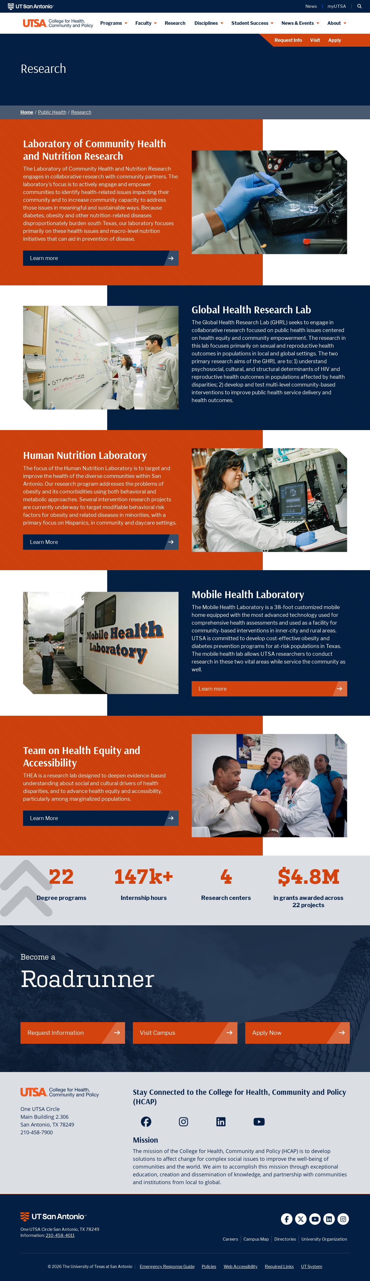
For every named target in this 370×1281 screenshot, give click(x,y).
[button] (359, 6)
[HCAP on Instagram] (184, 1123)
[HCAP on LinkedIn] (222, 1123)
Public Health (52, 112)
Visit (315, 40)
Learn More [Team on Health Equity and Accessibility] (102, 818)
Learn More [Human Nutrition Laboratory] (102, 542)
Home (26, 112)
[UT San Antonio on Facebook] (287, 1219)
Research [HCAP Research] (175, 23)
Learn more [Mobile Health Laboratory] (271, 689)
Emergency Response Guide (167, 1266)
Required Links (279, 1266)
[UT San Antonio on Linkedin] (329, 1219)
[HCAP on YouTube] (259, 1123)
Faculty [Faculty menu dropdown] (143, 23)
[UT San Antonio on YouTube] (315, 1219)
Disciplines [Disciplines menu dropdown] (206, 23)
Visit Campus (186, 1032)
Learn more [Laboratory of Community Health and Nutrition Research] (102, 258)
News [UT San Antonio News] (311, 6)
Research (81, 112)
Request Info (288, 40)
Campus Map (256, 1239)
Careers (230, 1239)
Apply (334, 40)
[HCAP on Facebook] (147, 1123)
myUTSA (337, 6)
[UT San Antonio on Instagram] (343, 1219)
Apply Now (299, 1032)
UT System (311, 1266)
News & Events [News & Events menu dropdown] (298, 23)
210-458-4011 (60, 1235)
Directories (285, 1239)
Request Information (74, 1032)
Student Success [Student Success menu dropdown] (249, 23)
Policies (209, 1266)
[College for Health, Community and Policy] (58, 23)
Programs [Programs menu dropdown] (111, 23)
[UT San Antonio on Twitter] (301, 1219)
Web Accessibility (241, 1266)
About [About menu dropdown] (334, 23)
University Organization (324, 1239)
